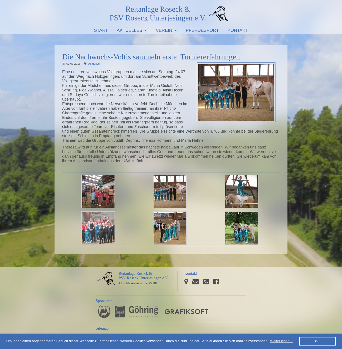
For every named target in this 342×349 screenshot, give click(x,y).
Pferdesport (202, 30)
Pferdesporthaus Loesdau (104, 311)
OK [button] (317, 341)
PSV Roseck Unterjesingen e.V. (217, 14)
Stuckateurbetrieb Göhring (136, 311)
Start (101, 30)
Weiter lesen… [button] (281, 341)
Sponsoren (104, 301)
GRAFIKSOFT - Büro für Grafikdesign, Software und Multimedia (186, 311)
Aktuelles (129, 30)
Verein (164, 30)
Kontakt (237, 30)
